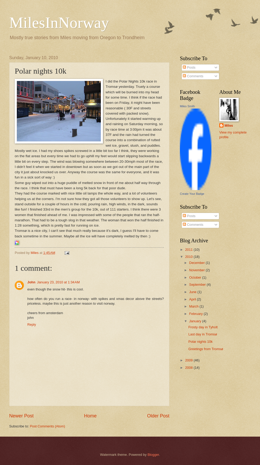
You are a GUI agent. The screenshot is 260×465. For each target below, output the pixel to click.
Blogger (153, 455)
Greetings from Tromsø (205, 349)
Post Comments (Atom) (47, 426)
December (197, 263)
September (198, 285)
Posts (189, 67)
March (194, 306)
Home (90, 415)
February (196, 314)
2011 (189, 250)
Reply (31, 324)
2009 (189, 360)
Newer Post (21, 415)
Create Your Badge (192, 193)
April (193, 299)
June (193, 292)
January (195, 321)
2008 (189, 368)
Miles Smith (187, 106)
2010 (189, 257)
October (195, 277)
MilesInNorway (59, 22)
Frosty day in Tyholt (202, 327)
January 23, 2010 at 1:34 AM (58, 282)
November (197, 270)
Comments (193, 76)
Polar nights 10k (200, 342)
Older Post (158, 415)
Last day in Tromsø (202, 334)
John (31, 282)
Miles (229, 125)
